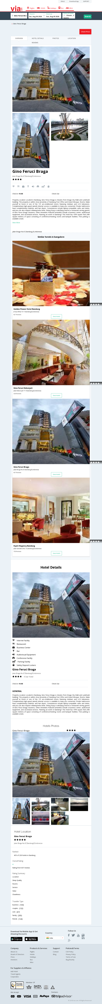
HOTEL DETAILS (38, 38)
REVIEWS (35, 43)
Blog (54, 954)
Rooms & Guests (68, 13)
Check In (32, 14)
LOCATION (72, 38)
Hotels (32, 954)
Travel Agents (15, 974)
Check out (49, 14)
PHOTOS (55, 38)
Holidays (33, 957)
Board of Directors (17, 954)
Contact (56, 952)
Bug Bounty (70, 960)
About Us (14, 952)
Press (13, 957)
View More (16, 223)
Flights (32, 952)
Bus (31, 960)
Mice (31, 962)
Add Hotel (14, 971)
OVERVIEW (19, 38)
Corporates (15, 977)
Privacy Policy (71, 954)
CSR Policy (69, 952)
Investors (14, 960)
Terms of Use (71, 957)
